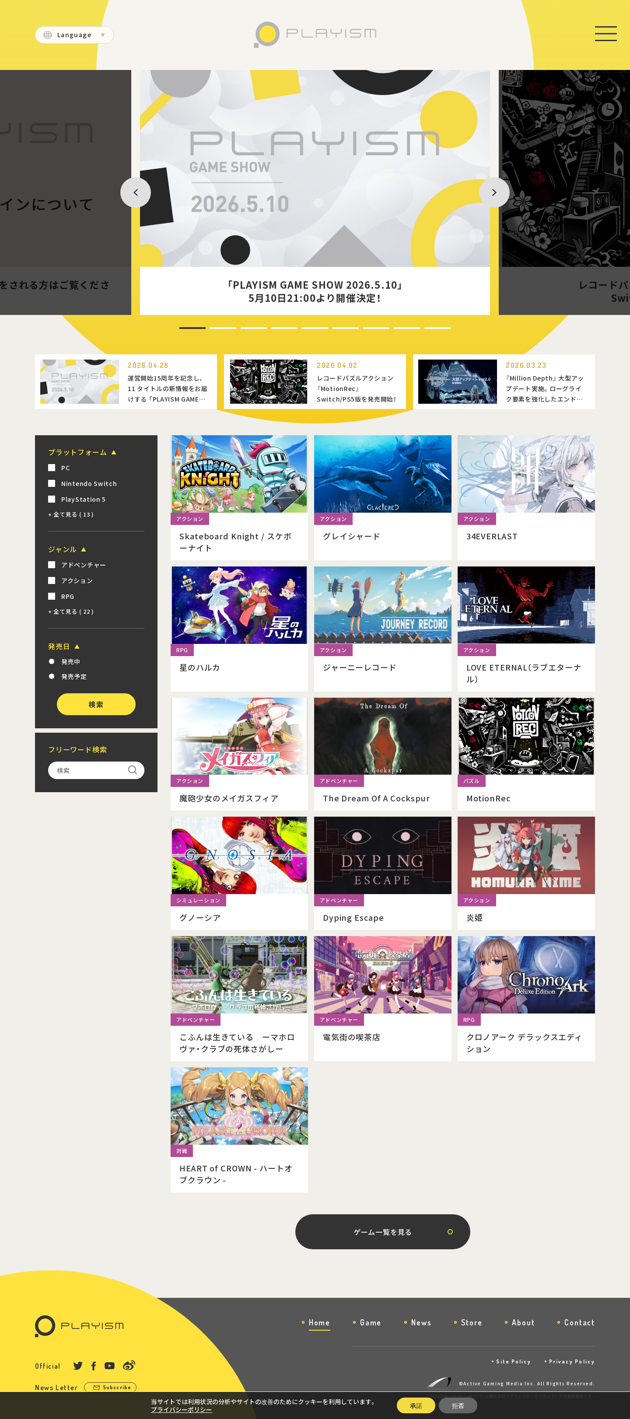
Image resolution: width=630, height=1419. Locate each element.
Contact (579, 1322)
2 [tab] (211, 328)
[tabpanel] (315, 192)
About (523, 1322)
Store (471, 1322)
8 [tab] (395, 328)
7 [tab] (364, 328)
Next (484, 192)
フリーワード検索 (77, 749)
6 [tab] (333, 328)
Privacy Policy (572, 1361)
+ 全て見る (71, 514)
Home (319, 1322)
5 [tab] (303, 328)
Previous (129, 192)
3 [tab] (242, 328)
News (421, 1322)
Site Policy (513, 1361)
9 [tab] (425, 328)
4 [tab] (272, 328)
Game (371, 1322)
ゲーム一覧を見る (383, 1232)
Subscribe (117, 1387)
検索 (96, 704)
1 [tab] (180, 328)
